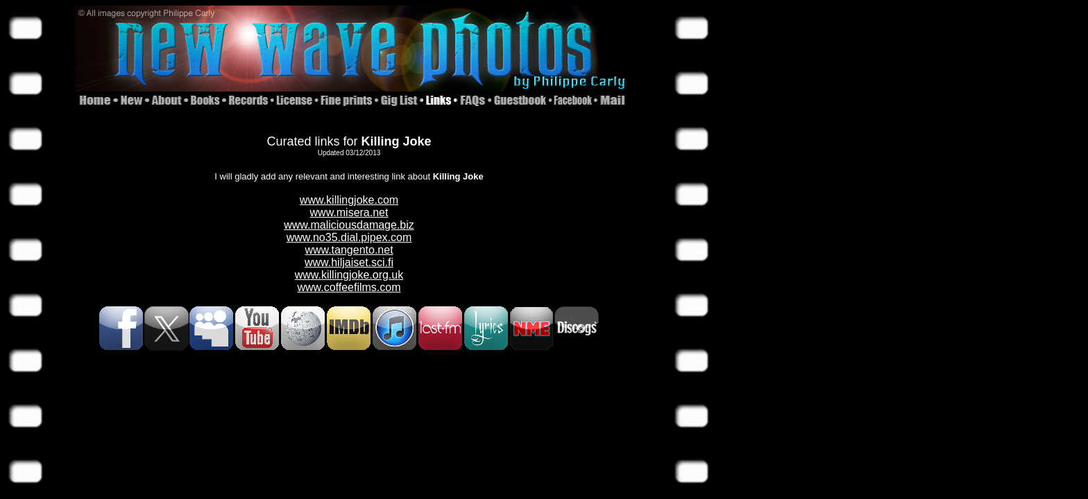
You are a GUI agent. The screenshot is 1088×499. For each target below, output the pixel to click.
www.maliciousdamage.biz (349, 225)
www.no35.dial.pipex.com (349, 237)
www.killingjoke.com (349, 200)
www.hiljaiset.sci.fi (349, 262)
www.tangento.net (349, 250)
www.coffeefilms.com (348, 287)
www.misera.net (349, 212)
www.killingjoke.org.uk (349, 275)
